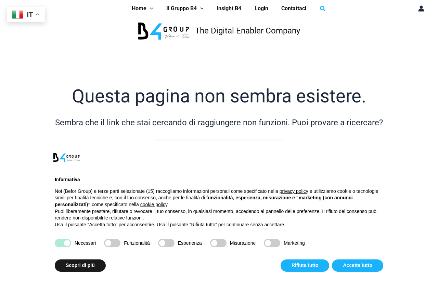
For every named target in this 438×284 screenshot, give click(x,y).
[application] (154, 8)
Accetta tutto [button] (357, 265)
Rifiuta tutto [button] (305, 265)
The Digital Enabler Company (247, 31)
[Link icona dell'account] (421, 8)
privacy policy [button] (294, 191)
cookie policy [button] (153, 204)
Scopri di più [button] (80, 265)
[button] (317, 8)
